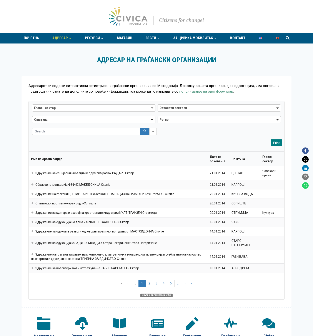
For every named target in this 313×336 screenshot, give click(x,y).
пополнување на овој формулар (206, 91)
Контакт (237, 38)
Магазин (124, 38)
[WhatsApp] (305, 185)
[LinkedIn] (305, 168)
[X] (305, 159)
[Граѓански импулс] (230, 132)
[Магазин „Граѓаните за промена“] (119, 134)
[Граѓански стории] (192, 132)
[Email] (305, 177)
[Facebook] (305, 150)
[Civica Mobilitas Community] (268, 134)
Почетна (31, 38)
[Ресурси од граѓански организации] (82, 134)
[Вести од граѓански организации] (157, 134)
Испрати (264, 179)
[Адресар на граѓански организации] (44, 134)
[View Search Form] (287, 38)
